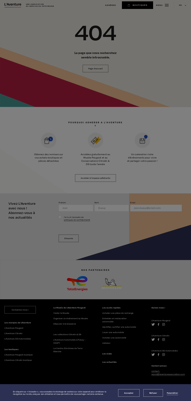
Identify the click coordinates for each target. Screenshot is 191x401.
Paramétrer (172, 393)
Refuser (153, 393)
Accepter (128, 393)
